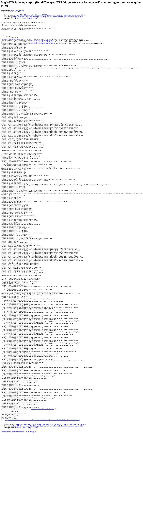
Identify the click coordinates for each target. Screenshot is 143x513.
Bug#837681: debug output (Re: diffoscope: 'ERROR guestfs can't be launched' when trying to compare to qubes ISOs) (51, 15)
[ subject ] (30, 18)
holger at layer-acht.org (17, 10)
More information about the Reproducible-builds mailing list (18, 511)
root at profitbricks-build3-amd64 (12, 42)
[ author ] (36, 18)
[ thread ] (24, 18)
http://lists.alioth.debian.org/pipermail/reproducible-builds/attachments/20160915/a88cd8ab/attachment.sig (42, 499)
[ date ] (19, 18)
